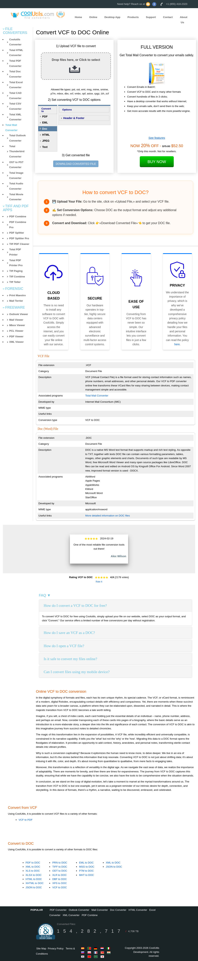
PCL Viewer (16, 330)
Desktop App (112, 17)
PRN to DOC (59, 862)
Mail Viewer (16, 319)
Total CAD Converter (15, 96)
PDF (45, 116)
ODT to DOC (59, 870)
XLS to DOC (33, 870)
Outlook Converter (79, 909)
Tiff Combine (17, 276)
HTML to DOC (34, 879)
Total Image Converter (16, 175)
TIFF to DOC (59, 866)
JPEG (45, 140)
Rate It (99, 581)
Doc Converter (118, 909)
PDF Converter (58, 909)
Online (93, 17)
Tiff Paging (16, 270)
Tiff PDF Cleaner (19, 244)
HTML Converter (138, 909)
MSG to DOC (86, 866)
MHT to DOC (86, 875)
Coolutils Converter (15, 42)
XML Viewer (16, 341)
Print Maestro (17, 295)
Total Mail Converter (96, 395)
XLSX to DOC (34, 875)
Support (151, 17)
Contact (168, 17)
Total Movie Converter (16, 197)
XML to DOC (33, 866)
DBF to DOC (59, 879)
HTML (46, 134)
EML (45, 122)
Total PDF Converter (15, 63)
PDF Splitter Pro (19, 238)
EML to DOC (86, 862)
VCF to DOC (59, 887)
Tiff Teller (15, 282)
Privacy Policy (55, 948)
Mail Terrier (16, 300)
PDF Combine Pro (17, 225)
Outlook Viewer (18, 314)
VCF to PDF (26, 819)
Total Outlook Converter (17, 138)
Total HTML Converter (16, 53)
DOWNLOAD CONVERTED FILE (76, 163)
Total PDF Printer (15, 252)
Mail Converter (99, 909)
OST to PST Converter (16, 165)
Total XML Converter (15, 117)
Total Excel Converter (16, 85)
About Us (183, 20)
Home (78, 17)
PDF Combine (17, 216)
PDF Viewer (16, 336)
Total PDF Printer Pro (16, 263)
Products (133, 17)
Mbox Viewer (17, 325)
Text (45, 147)
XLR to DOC (59, 875)
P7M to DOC (86, 870)
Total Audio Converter (16, 186)
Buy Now (157, 162)
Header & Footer (73, 118)
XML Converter (71, 915)
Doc (44, 128)
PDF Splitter (16, 232)
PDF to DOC (33, 862)
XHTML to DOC (35, 883)
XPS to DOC (59, 883)
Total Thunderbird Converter (16, 151)
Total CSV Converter (15, 106)
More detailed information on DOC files (107, 515)
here (177, 344)
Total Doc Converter (15, 74)
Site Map (41, 948)
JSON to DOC (34, 887)
